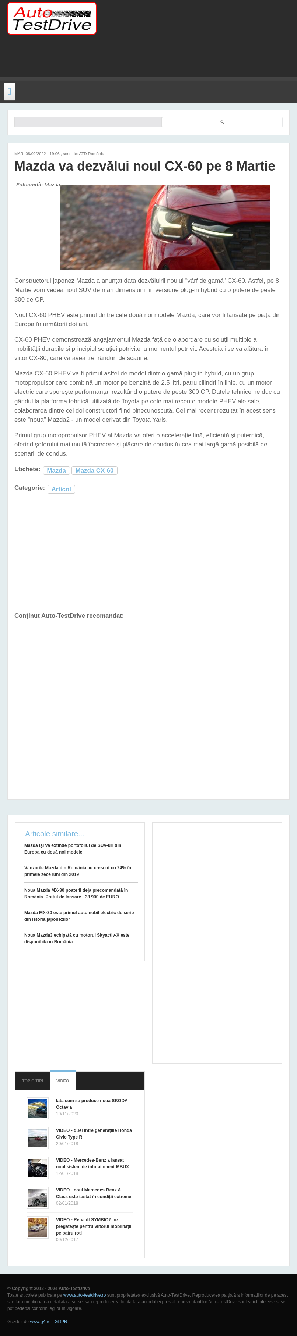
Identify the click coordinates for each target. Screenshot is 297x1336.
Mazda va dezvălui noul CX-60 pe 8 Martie (144, 166)
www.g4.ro (40, 1321)
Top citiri (32, 1081)
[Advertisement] (145, 60)
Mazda (56, 470)
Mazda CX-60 (95, 470)
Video (62, 1081)
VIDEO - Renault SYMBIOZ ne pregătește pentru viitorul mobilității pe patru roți (94, 1226)
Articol (61, 489)
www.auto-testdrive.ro (84, 1295)
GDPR (61, 1321)
